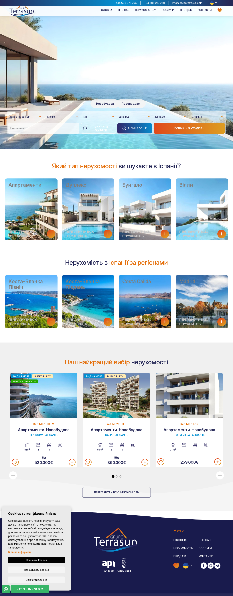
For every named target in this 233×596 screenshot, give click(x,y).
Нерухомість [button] (144, 13)
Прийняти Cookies (36, 560)
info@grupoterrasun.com (187, 2)
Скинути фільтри (95, 128)
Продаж (186, 13)
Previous (13, 475)
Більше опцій (134, 128)
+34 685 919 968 (154, 2)
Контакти (205, 13)
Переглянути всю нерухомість (116, 492)
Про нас (123, 13)
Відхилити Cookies (36, 579)
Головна (106, 13)
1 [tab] (113, 476)
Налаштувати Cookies (36, 569)
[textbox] (26, 117)
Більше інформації (20, 552)
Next (220, 475)
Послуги (167, 13)
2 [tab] (117, 476)
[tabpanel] (116, 420)
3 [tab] (120, 476)
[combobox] (25, 116)
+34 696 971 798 (126, 2)
